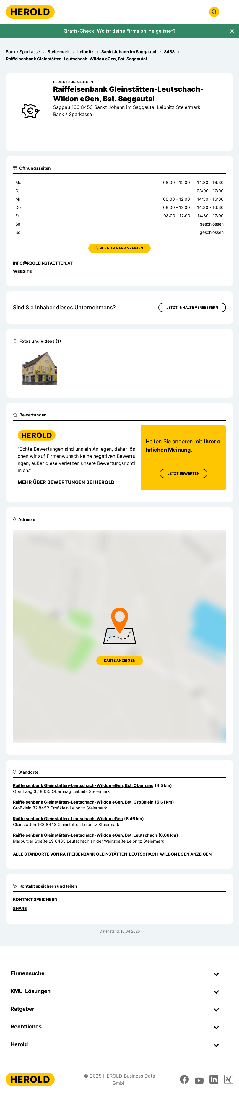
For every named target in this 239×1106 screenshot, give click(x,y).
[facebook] (184, 1079)
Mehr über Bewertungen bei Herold (66, 482)
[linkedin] (213, 1079)
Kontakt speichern (35, 899)
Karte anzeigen (120, 660)
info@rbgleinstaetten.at (43, 262)
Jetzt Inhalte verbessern (192, 307)
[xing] (228, 1079)
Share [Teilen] (20, 908)
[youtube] (199, 1079)
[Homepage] (30, 12)
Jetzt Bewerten (183, 473)
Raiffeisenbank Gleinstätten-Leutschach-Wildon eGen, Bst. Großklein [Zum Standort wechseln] (83, 801)
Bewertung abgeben (73, 82)
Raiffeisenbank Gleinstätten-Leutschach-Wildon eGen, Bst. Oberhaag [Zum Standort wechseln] (83, 785)
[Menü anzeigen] (229, 12)
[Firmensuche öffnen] (214, 12)
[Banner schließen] (231, 31)
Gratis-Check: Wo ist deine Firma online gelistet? (119, 31)
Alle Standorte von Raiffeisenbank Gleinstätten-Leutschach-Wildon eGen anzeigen (112, 854)
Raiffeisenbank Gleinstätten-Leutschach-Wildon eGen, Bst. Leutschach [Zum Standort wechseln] (85, 835)
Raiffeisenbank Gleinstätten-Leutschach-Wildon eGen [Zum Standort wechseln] (68, 818)
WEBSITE (22, 271)
